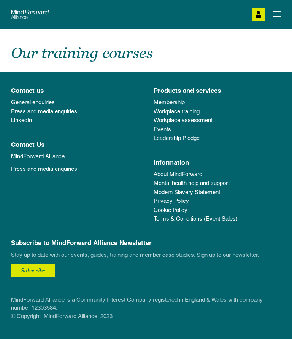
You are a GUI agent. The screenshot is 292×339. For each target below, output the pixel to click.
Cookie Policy (170, 210)
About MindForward (178, 174)
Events (162, 129)
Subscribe (33, 270)
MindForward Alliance (38, 156)
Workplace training (177, 111)
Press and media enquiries (44, 111)
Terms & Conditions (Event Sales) (196, 218)
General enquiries (33, 102)
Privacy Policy (171, 200)
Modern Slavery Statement (187, 192)
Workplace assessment (183, 120)
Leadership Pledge (177, 138)
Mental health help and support (192, 183)
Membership (169, 102)
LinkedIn (21, 120)
